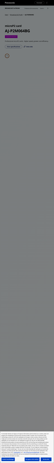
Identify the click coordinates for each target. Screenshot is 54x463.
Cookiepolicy (17, 452)
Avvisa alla (46, 459)
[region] (27, 447)
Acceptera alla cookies (32, 459)
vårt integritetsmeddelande (31, 452)
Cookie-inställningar (8, 459)
